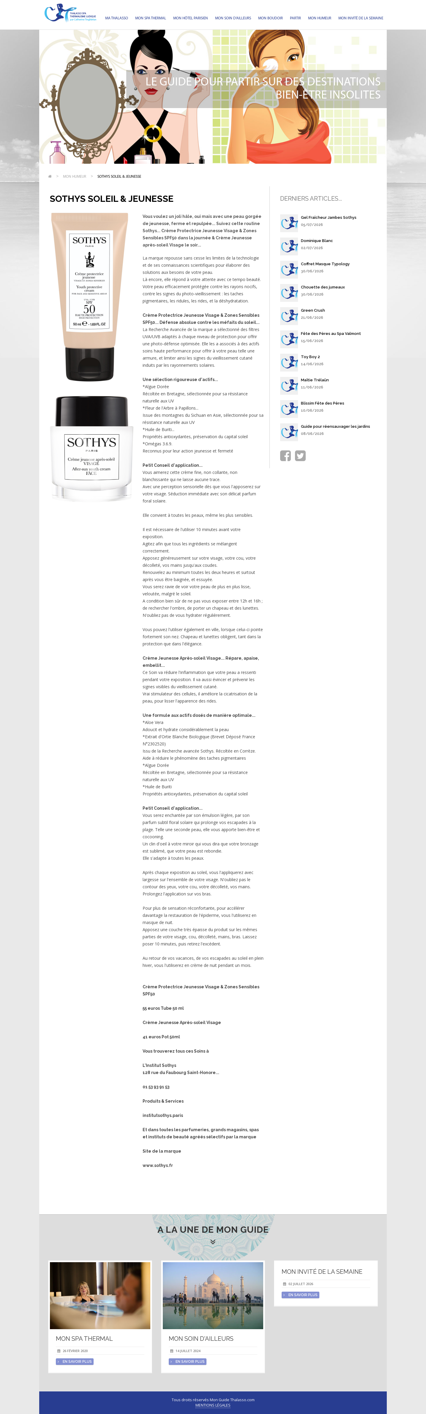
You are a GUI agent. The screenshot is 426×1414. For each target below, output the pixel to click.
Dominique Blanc (317, 240)
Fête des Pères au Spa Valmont (331, 333)
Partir (295, 18)
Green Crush (313, 310)
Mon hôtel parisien (190, 18)
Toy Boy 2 (310, 357)
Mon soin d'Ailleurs (233, 18)
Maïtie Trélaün (315, 380)
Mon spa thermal (150, 18)
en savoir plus (75, 1362)
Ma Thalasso (116, 18)
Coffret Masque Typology (325, 264)
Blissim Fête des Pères (322, 403)
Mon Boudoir (270, 18)
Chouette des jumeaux (323, 287)
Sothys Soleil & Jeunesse (119, 177)
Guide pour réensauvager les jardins (335, 426)
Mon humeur (319, 18)
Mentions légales (213, 1405)
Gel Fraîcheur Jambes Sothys (328, 217)
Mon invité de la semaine (360, 18)
